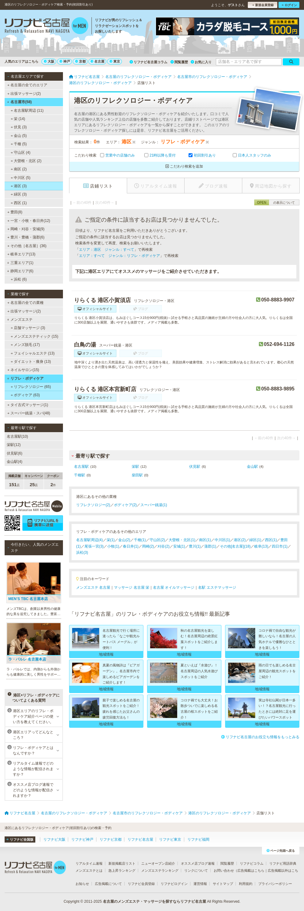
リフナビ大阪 (54, 839)
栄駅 (135, 466)
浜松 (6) (19, 279)
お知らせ (82, 884)
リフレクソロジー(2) (93, 505)
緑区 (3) (19, 194)
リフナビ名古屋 (140, 839)
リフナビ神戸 (82, 839)
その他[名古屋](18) (235, 546)
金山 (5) (19, 136)
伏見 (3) (19, 127)
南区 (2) (19, 169)
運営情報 (200, 884)
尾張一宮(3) (94, 546)
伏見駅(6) (14, 453)
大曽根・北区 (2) (26, 161)
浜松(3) (82, 552)
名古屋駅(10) (17, 436)
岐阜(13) (261, 546)
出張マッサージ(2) (24, 93)
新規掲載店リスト (121, 863)
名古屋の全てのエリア (27, 85)
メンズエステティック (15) (34, 336)
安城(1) (179, 546)
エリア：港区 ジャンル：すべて (106, 249)
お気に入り (201, 62)
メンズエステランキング (159, 870)
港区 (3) (19, 186)
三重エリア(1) (20, 263)
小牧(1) (113, 546)
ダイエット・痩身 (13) (31, 361)
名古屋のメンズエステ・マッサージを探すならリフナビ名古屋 (154, 901)
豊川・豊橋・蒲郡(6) (26, 237)
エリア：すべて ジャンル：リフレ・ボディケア (119, 256)
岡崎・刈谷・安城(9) (26, 229)
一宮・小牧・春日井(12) (28, 221)
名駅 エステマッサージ (217, 587)
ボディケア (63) (25, 395)
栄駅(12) (14, 445)
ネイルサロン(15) (23, 370)
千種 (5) (19, 144)
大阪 (49, 61)
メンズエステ (20, 319)
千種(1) (140, 540)
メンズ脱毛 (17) (25, 345)
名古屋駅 (81, 466)
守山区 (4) (20, 152)
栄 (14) (18, 119)
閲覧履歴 (179, 62)
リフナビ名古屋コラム (148, 62)
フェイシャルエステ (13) (33, 353)
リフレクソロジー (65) (31, 387)
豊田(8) (14, 212)
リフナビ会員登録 (141, 884)
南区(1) (205, 540)
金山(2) (124, 540)
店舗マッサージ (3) (28, 328)
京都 (80, 61)
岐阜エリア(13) (21, 254)
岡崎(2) (148, 546)
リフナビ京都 (110, 839)
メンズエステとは (89, 870)
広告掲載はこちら (250, 870)
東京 (115, 61)
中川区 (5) (20, 178)
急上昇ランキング (121, 870)
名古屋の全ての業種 (25, 302)
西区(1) (271, 540)
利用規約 (245, 884)
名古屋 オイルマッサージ (173, 587)
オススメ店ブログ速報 (198, 863)
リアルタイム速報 (89, 863)
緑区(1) (255, 540)
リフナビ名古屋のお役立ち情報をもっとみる (260, 737)
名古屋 (97, 61)
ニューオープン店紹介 (158, 863)
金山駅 (252, 466)
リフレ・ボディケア (25, 378)
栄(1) (111, 540)
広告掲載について (108, 884)
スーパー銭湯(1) (153, 505)
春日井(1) (130, 546)
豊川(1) (195, 546)
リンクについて (196, 870)
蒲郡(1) (210, 546)
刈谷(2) (164, 546)
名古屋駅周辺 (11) (27, 110)
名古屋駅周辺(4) (89, 540)
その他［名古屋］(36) (27, 246)
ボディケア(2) (125, 505)
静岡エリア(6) (20, 271)
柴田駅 (137, 475)
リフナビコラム (251, 863)
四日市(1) (279, 546)
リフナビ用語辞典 (282, 863)
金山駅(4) (14, 461)
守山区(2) (157, 540)
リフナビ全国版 (19, 839)
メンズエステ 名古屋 (93, 587)
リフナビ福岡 (198, 839)
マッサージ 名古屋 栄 (131, 587)
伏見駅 (194, 466)
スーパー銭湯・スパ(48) (28, 413)
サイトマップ (223, 884)
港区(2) (240, 540)
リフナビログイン (174, 884)
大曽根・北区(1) (182, 540)
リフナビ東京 (170, 839)
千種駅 (79, 475)
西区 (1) (19, 203)
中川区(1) (222, 540)
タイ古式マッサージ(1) (27, 405)
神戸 (65, 61)
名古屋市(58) (19, 102)
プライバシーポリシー (275, 884)
